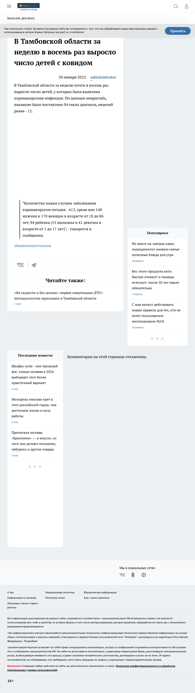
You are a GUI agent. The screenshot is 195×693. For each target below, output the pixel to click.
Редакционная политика (60, 592)
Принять (178, 31)
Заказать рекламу (21, 18)
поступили (41, 245)
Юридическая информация (100, 592)
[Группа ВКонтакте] (122, 575)
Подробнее (30, 641)
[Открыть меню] (9, 6)
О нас (10, 592)
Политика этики (55, 597)
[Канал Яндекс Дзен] (143, 575)
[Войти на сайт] (186, 6)
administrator (103, 77)
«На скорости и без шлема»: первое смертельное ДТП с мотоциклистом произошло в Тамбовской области (65, 299)
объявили (23, 245)
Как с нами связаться (96, 597)
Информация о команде (21, 597)
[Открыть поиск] (175, 6)
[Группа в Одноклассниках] (133, 575)
